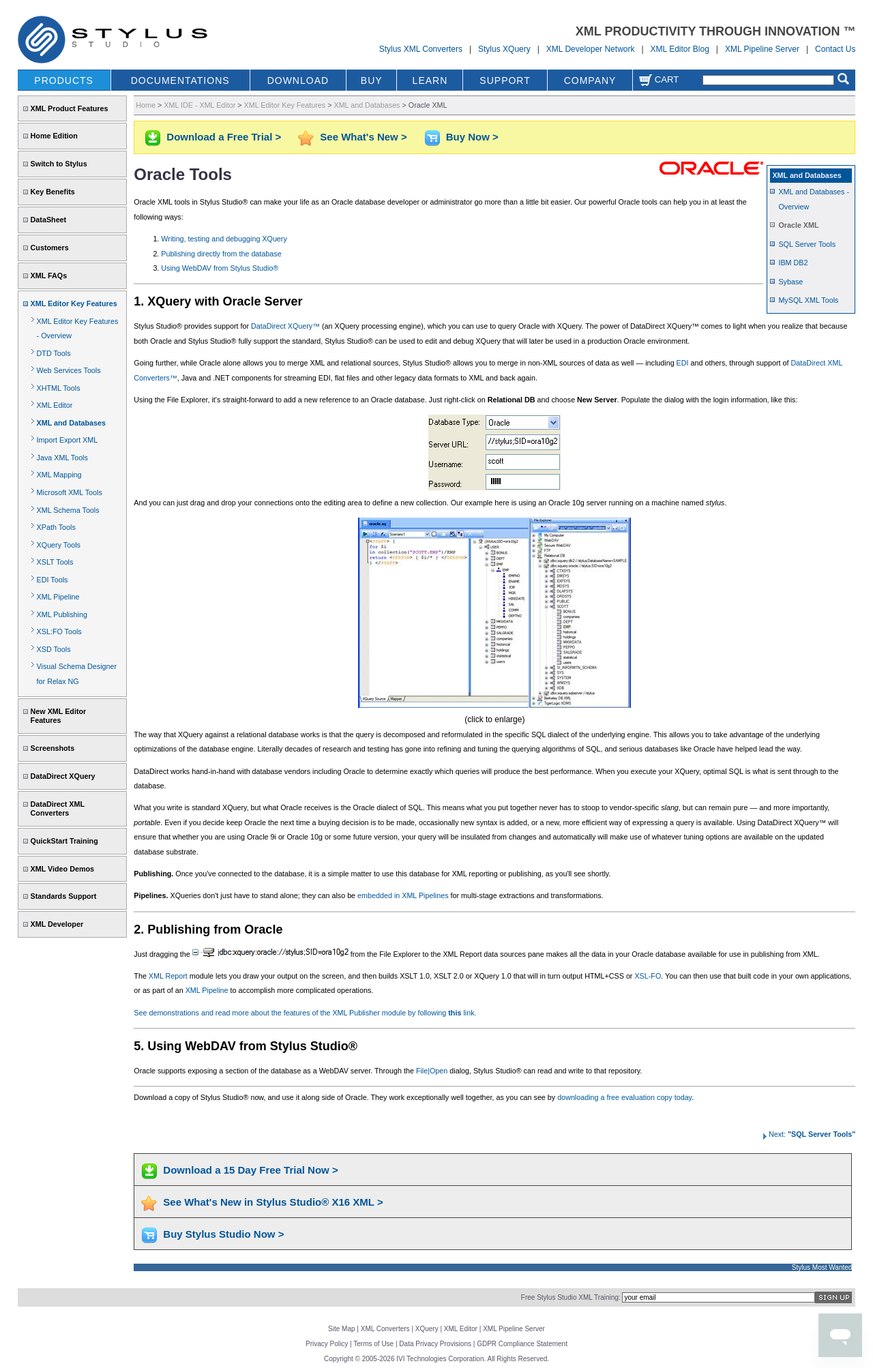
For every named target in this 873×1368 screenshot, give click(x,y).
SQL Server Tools (806, 244)
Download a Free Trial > (223, 137)
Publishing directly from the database (221, 254)
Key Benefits (53, 192)
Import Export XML (67, 440)
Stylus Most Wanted (822, 1267)
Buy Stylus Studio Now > (223, 1234)
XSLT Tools (55, 562)
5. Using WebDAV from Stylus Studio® (245, 1046)
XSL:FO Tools (59, 631)
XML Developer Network (590, 49)
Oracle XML (798, 225)
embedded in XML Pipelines (402, 895)
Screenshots (53, 748)
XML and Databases (71, 423)
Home (146, 105)
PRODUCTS (63, 80)
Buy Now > (472, 137)
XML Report (168, 976)
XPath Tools (56, 527)
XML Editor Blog (680, 49)
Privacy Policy (327, 1344)
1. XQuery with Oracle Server (218, 301)
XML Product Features (69, 108)
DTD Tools (54, 353)
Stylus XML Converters (420, 49)
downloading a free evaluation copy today (624, 1097)
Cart (659, 79)
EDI (683, 363)
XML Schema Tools (68, 510)
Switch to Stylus (59, 164)
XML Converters (385, 1329)
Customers (50, 247)
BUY (372, 80)
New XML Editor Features (59, 715)
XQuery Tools (58, 545)
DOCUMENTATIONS (180, 80)
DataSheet (49, 219)
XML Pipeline (58, 597)
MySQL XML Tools (808, 300)
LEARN (430, 80)
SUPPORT (504, 80)
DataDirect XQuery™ (285, 326)
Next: (808, 1134)
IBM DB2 (793, 262)
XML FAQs (49, 275)
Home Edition (54, 136)
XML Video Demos (62, 869)
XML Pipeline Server (762, 49)
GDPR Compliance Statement (522, 1344)
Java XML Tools (62, 457)
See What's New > (363, 137)
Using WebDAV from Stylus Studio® (219, 268)
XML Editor (55, 405)
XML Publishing (62, 614)
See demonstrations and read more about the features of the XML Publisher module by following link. (305, 1013)
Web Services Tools (69, 370)
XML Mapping (59, 475)
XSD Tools (54, 649)
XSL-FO (647, 976)
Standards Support (64, 896)
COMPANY (590, 80)
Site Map (341, 1329)
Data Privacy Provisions (435, 1344)
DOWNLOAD (298, 80)
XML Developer (57, 924)
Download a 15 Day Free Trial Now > (250, 1170)
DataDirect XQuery (63, 776)
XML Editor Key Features (74, 303)
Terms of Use (373, 1344)
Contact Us (835, 49)
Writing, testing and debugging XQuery (223, 239)
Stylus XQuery (504, 49)
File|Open (431, 1071)
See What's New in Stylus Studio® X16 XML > (273, 1202)
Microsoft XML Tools (69, 492)
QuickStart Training (64, 841)
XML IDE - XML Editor (199, 105)
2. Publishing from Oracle (208, 929)
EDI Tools (52, 580)
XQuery (427, 1329)
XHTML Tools (58, 388)
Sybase (790, 282)
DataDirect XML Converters (58, 808)
